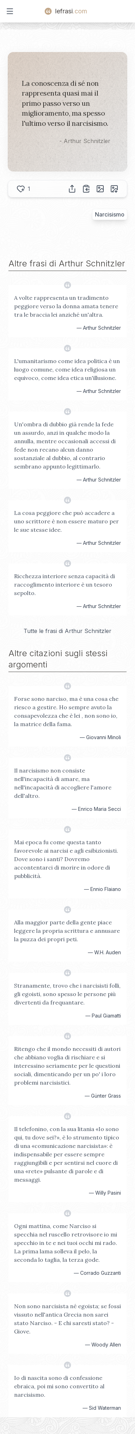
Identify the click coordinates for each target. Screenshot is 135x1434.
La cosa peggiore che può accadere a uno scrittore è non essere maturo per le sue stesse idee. (66, 521)
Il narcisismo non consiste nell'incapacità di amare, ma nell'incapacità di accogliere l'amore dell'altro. (62, 783)
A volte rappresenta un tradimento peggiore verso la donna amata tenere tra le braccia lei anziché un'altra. (66, 306)
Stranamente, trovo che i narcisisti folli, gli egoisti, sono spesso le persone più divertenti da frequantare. (67, 994)
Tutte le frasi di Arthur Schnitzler (67, 630)
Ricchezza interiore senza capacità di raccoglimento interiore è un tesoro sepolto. (64, 584)
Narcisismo (109, 214)
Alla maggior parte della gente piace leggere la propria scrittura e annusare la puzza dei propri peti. (67, 931)
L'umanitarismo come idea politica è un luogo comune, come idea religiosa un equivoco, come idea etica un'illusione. (67, 369)
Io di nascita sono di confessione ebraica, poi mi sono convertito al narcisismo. (59, 1386)
